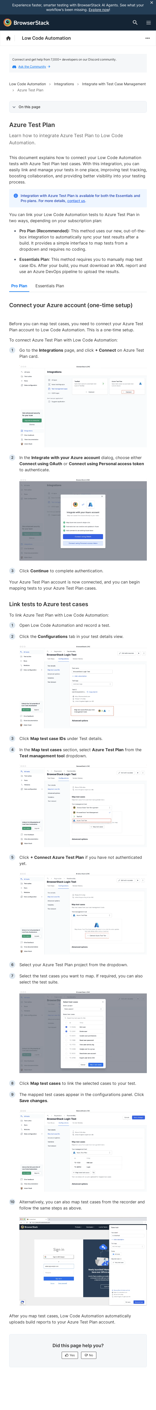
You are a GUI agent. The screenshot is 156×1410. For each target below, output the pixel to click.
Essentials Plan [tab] (49, 285)
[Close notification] (151, 2)
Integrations (64, 84)
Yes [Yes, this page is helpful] (70, 1355)
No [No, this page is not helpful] (88, 1355)
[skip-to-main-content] (21, 5)
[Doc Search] (136, 22)
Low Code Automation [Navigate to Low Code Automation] (27, 84)
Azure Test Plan (30, 90)
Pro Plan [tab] (19, 285)
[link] (83, 406)
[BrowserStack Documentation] (11, 38)
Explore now (99, 9)
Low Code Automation (46, 38)
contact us (76, 200)
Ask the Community (34, 66)
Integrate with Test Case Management (114, 84)
